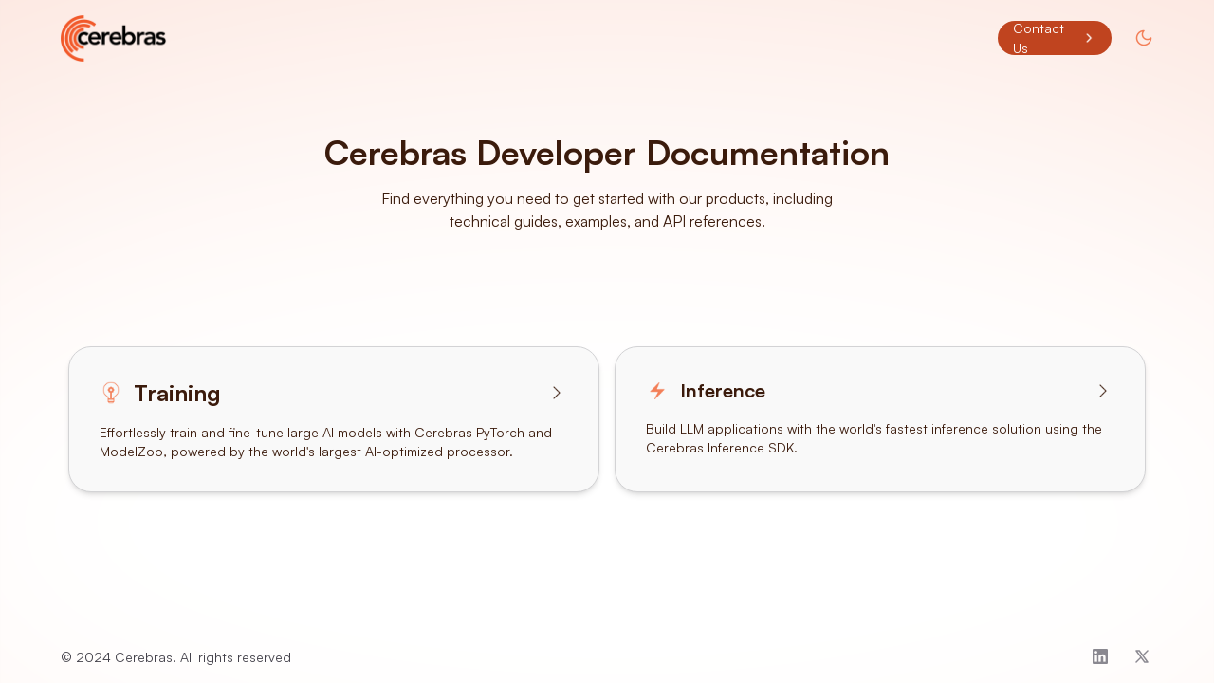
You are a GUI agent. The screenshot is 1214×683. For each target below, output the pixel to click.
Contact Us (1054, 38)
